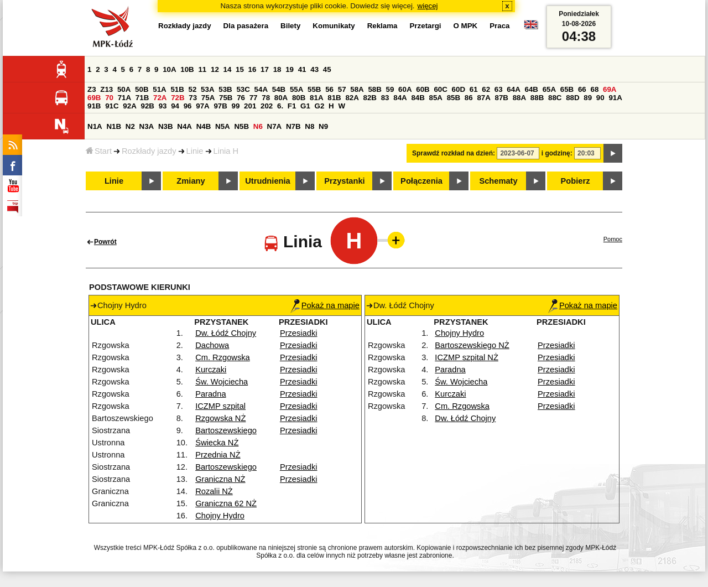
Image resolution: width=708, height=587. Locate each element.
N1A (94, 126)
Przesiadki (298, 333)
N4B (203, 126)
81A (316, 97)
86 (469, 97)
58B (374, 89)
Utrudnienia (267, 180)
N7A (274, 126)
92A (129, 106)
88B (537, 97)
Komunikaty (334, 26)
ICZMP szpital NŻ (466, 357)
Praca (499, 26)
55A (296, 89)
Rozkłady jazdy (149, 151)
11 (202, 69)
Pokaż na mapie (325, 305)
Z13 (106, 89)
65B (567, 89)
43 (314, 69)
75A (208, 97)
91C (111, 106)
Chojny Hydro (219, 515)
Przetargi (425, 26)
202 (267, 106)
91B (94, 106)
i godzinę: (557, 153)
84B (417, 97)
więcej (428, 6)
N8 (309, 126)
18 (277, 69)
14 (227, 69)
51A (159, 89)
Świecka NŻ (216, 442)
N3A (146, 126)
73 (193, 97)
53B (225, 89)
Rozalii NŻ (214, 491)
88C (554, 97)
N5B (241, 126)
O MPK (466, 26)
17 (265, 69)
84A (400, 97)
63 (498, 89)
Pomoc (612, 239)
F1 (292, 106)
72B (177, 97)
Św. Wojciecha (221, 381)
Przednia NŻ (217, 454)
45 (327, 69)
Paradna (210, 393)
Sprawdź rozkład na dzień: (453, 153)
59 (390, 89)
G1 (305, 106)
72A (159, 97)
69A (609, 89)
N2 (130, 126)
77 (253, 97)
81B (334, 97)
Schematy (498, 180)
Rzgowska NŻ (220, 418)
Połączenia (421, 180)
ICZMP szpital (220, 406)
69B (94, 97)
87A (483, 97)
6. (280, 106)
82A (351, 97)
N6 (258, 126)
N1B (113, 126)
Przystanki (344, 180)
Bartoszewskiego (226, 430)
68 (594, 89)
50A (124, 89)
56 (329, 89)
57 (342, 89)
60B (422, 89)
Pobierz (575, 180)
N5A (222, 126)
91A (615, 97)
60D (458, 89)
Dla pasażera (246, 26)
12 (215, 69)
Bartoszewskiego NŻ (472, 345)
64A (513, 89)
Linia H (226, 151)
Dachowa (212, 345)
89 (588, 97)
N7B (293, 126)
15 (240, 69)
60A (405, 89)
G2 (320, 106)
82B (370, 97)
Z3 (91, 89)
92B (147, 106)
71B (142, 97)
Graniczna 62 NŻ (226, 503)
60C (440, 89)
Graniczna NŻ (220, 479)
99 (236, 106)
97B (220, 106)
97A (202, 106)
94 (175, 106)
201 (250, 106)
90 (600, 97)
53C (242, 89)
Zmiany (190, 180)
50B (141, 89)
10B (187, 69)
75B (225, 97)
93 (163, 106)
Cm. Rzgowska (222, 357)
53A (207, 89)
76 (241, 97)
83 (385, 97)
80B (298, 97)
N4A (184, 126)
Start (99, 151)
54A (261, 89)
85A (435, 97)
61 (474, 89)
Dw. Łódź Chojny (225, 333)
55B (314, 89)
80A (281, 97)
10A (169, 69)
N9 (323, 126)
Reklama (382, 26)
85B (453, 97)
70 (109, 97)
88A (519, 97)
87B (501, 97)
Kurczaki (210, 369)
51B (177, 89)
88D (572, 97)
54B (278, 89)
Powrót (105, 242)
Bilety (290, 26)
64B (531, 89)
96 (188, 106)
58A (356, 89)
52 (193, 89)
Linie (195, 151)
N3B (165, 126)
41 (302, 69)
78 (266, 97)
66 (582, 89)
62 (486, 89)
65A (549, 89)
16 (252, 69)
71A (124, 97)
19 (289, 69)
